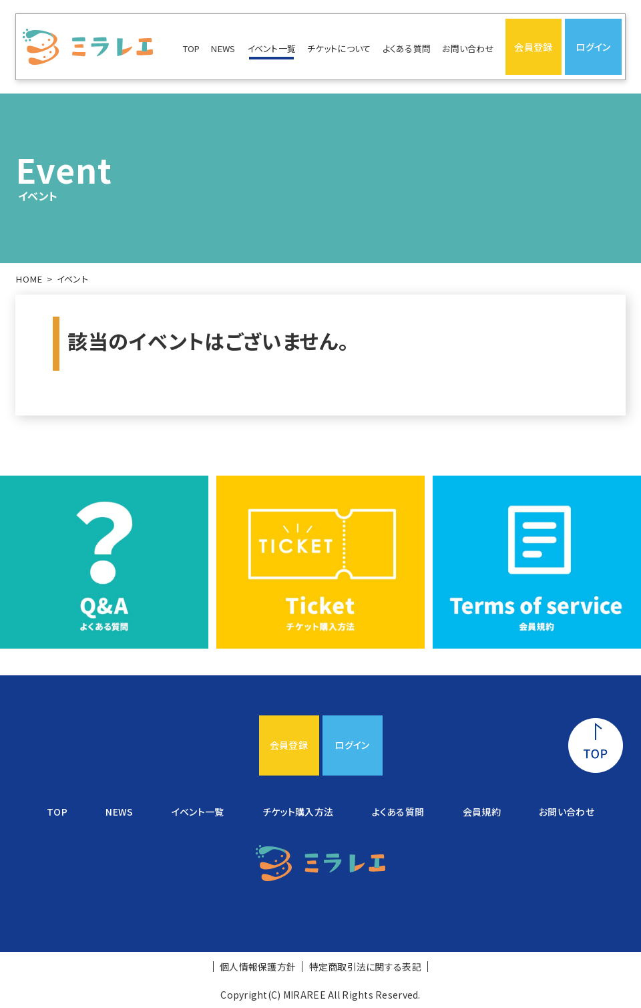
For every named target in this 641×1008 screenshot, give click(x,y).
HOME (28, 279)
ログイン (593, 46)
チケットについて (339, 48)
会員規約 (482, 811)
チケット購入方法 (297, 811)
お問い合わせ (468, 48)
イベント (72, 279)
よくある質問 (407, 48)
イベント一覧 (271, 48)
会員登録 (533, 46)
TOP (191, 48)
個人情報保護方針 (258, 966)
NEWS (223, 48)
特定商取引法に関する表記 (365, 966)
